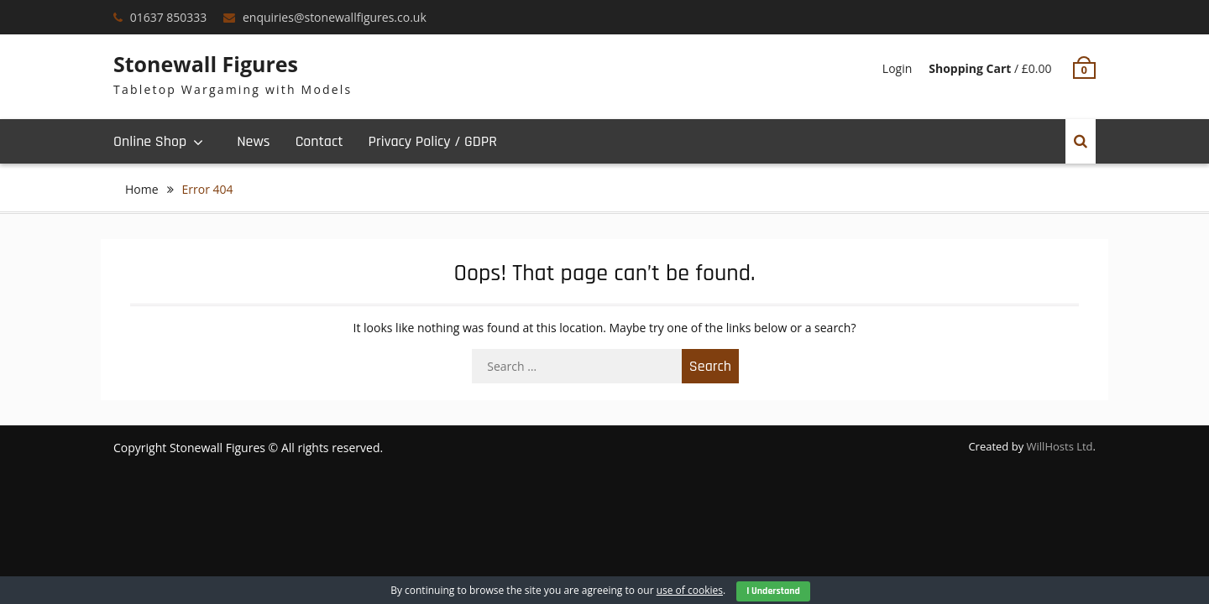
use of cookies (690, 590)
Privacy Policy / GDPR (432, 141)
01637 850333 (168, 17)
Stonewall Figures (205, 63)
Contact (319, 141)
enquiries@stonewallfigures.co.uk (335, 17)
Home (142, 189)
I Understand (773, 591)
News (253, 141)
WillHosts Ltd (1060, 446)
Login (897, 68)
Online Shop (149, 141)
